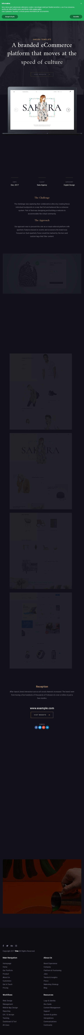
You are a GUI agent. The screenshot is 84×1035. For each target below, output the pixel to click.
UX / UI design (8, 1015)
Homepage (7, 963)
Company (47, 967)
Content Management (52, 1008)
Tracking (6, 1018)
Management (8, 1004)
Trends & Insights (50, 977)
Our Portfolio (8, 970)
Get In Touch (7, 984)
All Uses (6, 1025)
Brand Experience (50, 963)
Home (5, 967)
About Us (6, 977)
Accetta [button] (76, 17)
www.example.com (42, 708)
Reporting (6, 1011)
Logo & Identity (50, 1001)
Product (6, 974)
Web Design (7, 1001)
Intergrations (49, 1018)
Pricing (5, 988)
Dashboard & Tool (10, 1022)
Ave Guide (47, 1004)
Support (47, 1011)
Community (48, 1025)
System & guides (50, 1015)
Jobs (46, 974)
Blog (45, 988)
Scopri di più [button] (10, 17)
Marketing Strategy (51, 984)
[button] (81, 3)
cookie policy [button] (37, 9)
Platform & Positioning (52, 970)
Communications (50, 1022)
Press (46, 981)
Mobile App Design (10, 1008)
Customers (7, 981)
